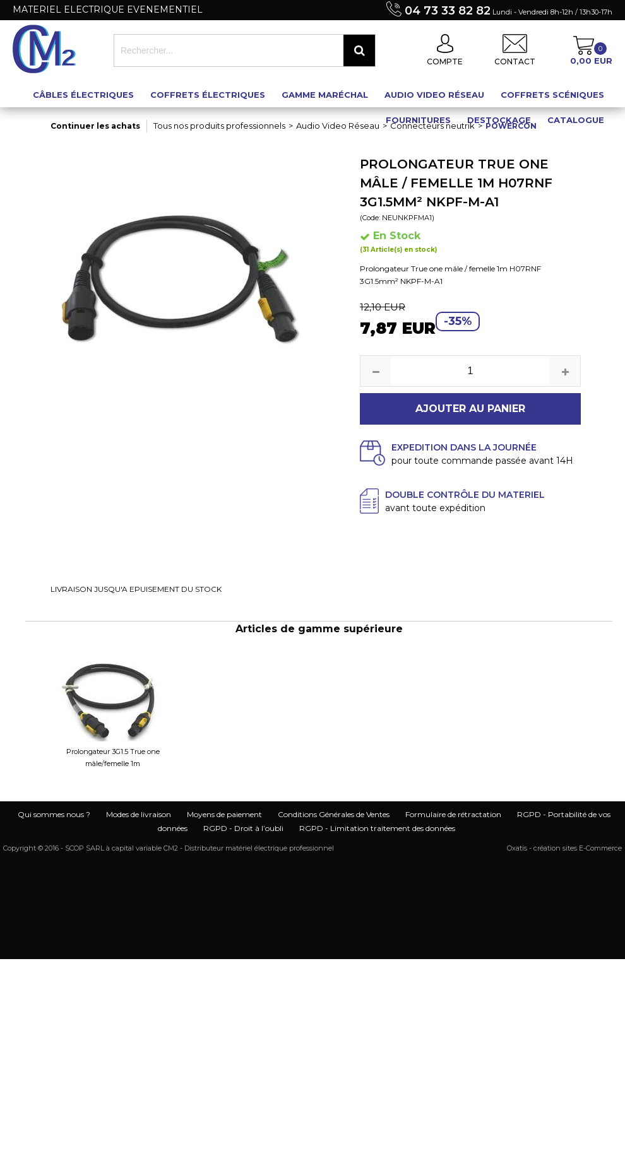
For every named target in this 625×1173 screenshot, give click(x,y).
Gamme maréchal (325, 95)
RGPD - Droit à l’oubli (243, 828)
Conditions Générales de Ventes (334, 814)
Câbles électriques (83, 95)
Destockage (499, 120)
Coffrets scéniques (552, 95)
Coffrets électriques (207, 95)
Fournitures (418, 120)
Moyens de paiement (224, 814)
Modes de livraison (138, 814)
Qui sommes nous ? (54, 814)
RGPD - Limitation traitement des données (377, 828)
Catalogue (575, 120)
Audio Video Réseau (434, 95)
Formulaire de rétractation (453, 814)
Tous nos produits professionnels (219, 126)
